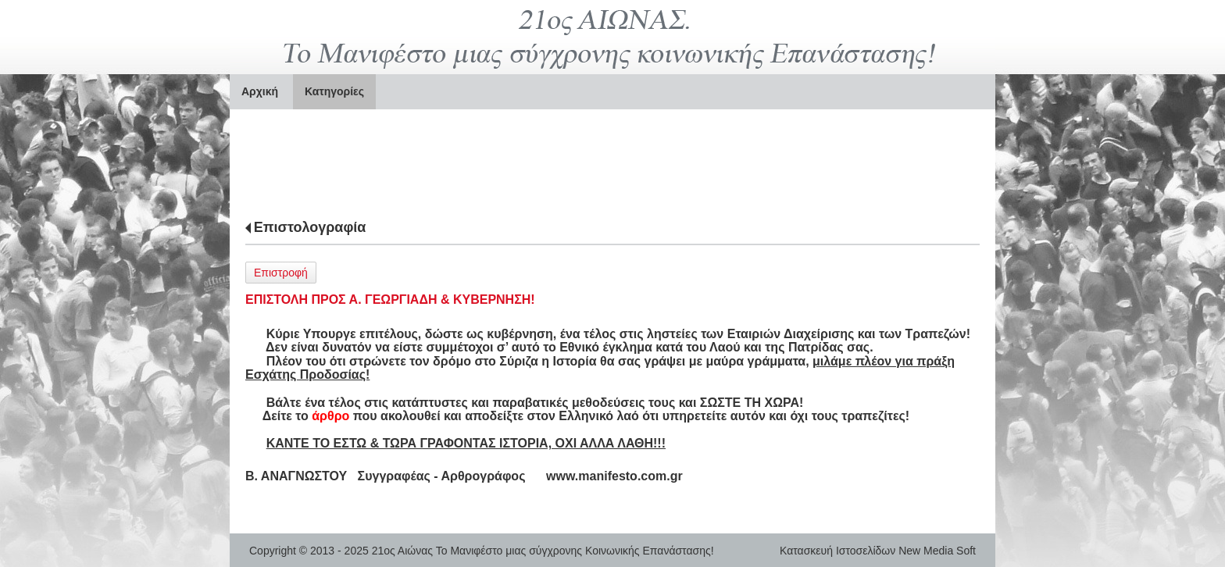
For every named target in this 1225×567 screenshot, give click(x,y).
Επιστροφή (281, 272)
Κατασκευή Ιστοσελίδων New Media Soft (878, 550)
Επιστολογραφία (310, 227)
